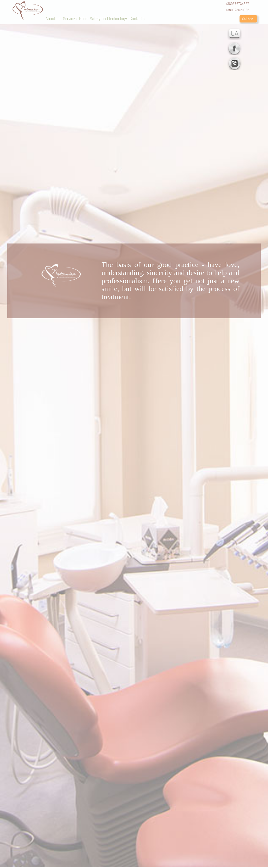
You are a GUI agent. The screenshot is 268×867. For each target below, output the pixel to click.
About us (52, 18)
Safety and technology (108, 18)
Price (83, 18)
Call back (248, 18)
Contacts (137, 18)
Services (70, 18)
